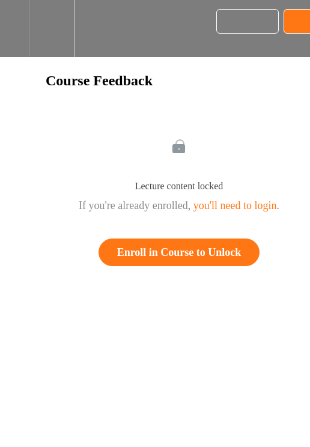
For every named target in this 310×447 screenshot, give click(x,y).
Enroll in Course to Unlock (179, 252)
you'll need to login (235, 205)
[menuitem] (51, 28)
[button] (14, 28)
